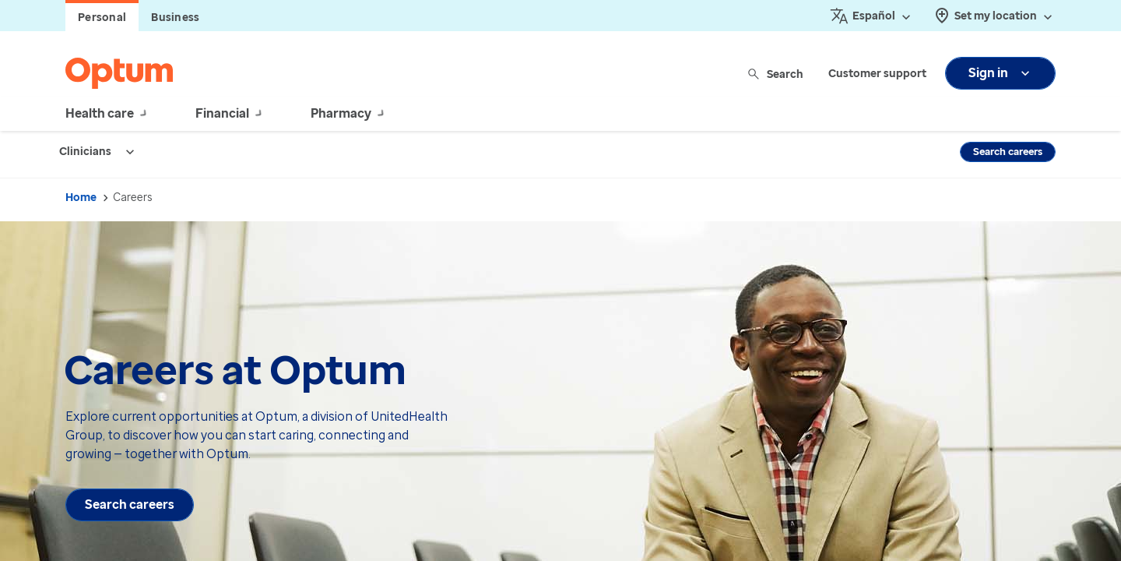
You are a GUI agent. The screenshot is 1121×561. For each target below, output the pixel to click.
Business (175, 17)
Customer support (877, 73)
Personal (102, 17)
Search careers (1007, 151)
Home (81, 197)
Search (776, 73)
